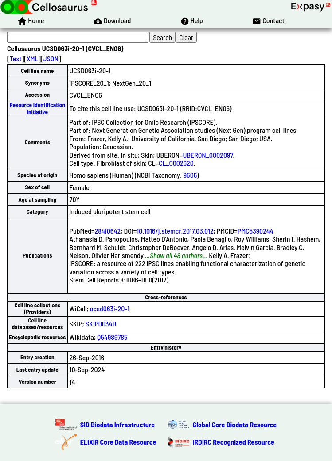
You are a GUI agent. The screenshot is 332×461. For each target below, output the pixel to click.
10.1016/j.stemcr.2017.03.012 (175, 231)
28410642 (108, 231)
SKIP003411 (101, 323)
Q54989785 (112, 337)
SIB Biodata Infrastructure (117, 424)
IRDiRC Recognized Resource (233, 441)
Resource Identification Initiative (37, 108)
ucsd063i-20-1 (109, 308)
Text (16, 58)
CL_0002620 (176, 163)
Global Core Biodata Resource (235, 424)
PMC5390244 (255, 231)
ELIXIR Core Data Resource (118, 441)
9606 (190, 175)
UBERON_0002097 (208, 155)
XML (32, 58)
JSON (51, 58)
